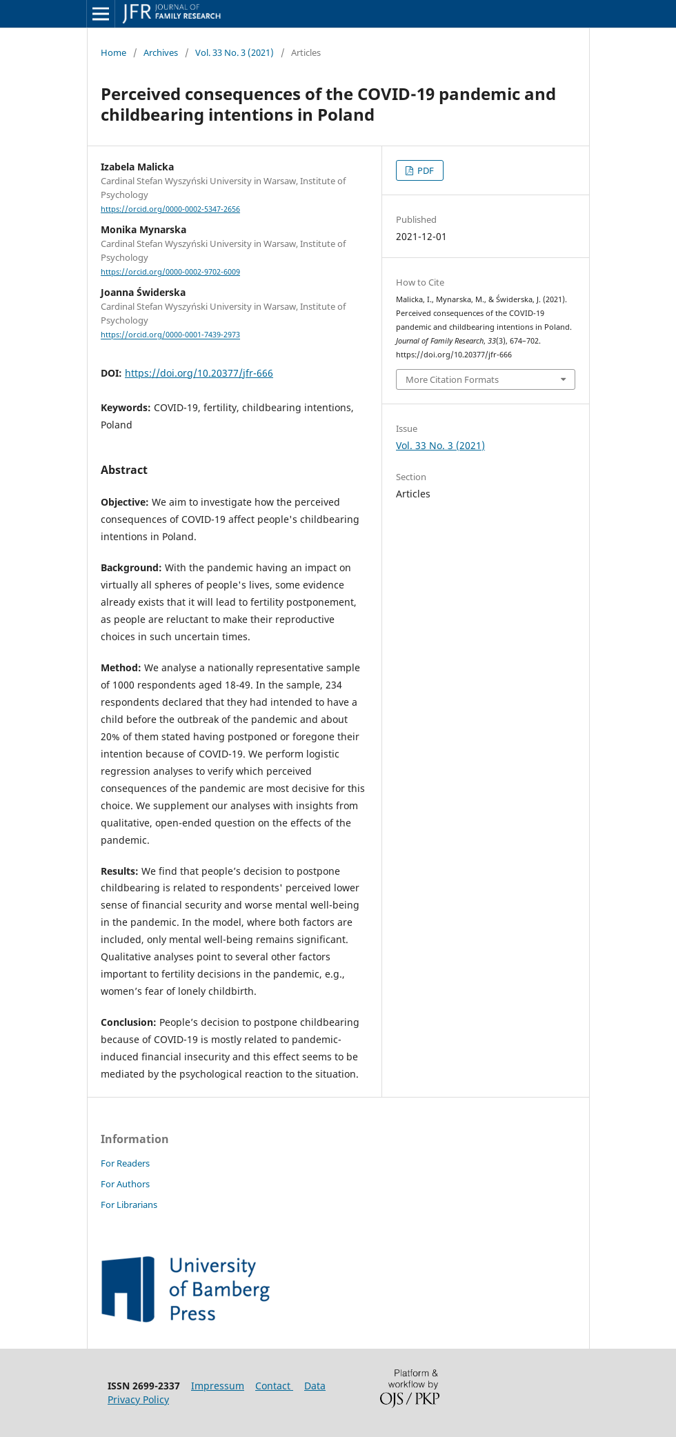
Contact (274, 1385)
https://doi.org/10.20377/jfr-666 (199, 372)
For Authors (125, 1184)
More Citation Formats (452, 379)
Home (113, 52)
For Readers (125, 1163)
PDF (424, 170)
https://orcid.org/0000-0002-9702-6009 (170, 272)
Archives (160, 52)
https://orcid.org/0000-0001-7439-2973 (170, 335)
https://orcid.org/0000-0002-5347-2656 (170, 209)
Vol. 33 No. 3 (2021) (234, 52)
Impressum (217, 1385)
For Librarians (129, 1204)
